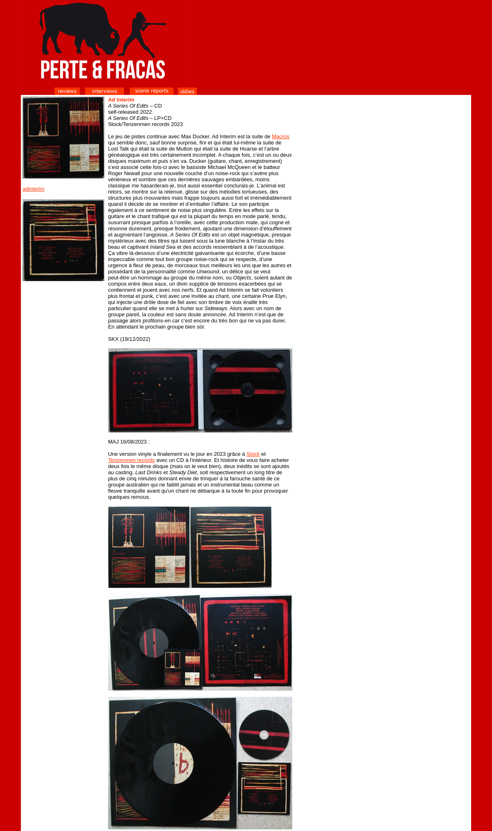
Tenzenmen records (131, 460)
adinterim (33, 189)
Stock (253, 454)
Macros (280, 136)
